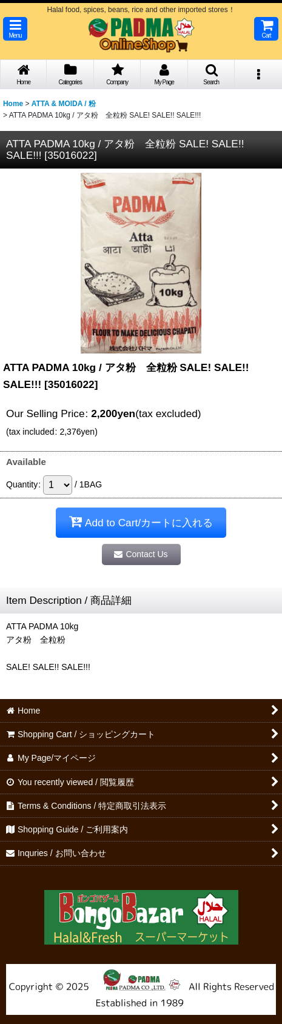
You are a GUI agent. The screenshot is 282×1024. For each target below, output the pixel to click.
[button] (15, 29)
